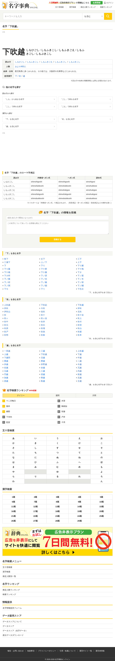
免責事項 (30, 651)
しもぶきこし (74, 62)
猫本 (6, 406)
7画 (35, 502)
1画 (13, 497)
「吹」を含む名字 (67, 119)
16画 (13, 511)
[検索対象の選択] (93, 16)
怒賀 (6, 422)
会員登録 (96, 3)
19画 (79, 511)
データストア (8, 626)
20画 (101, 511)
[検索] (108, 16)
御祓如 (62, 406)
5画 (101, 497)
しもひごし (20, 62)
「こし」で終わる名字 (13, 106)
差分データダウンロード (13, 635)
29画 (79, 521)
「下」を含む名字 (11, 119)
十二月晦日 (9, 401)
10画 (101, 502)
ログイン (109, 3)
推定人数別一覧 (9, 576)
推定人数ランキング (88, 7)
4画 (79, 497)
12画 (35, 506)
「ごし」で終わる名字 (69, 99)
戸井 (61, 417)
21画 (13, 516)
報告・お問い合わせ (16, 651)
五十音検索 (59, 7)
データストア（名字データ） (15, 631)
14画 (79, 506)
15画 (101, 506)
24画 (79, 516)
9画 (79, 502)
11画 (13, 506)
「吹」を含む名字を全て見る (99, 338)
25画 (101, 516)
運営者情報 (100, 651)
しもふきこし (32, 62)
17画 (35, 511)
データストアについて (12, 622)
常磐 (61, 411)
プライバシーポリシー (47, 651)
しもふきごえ (46, 62)
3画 (57, 497)
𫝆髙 (61, 422)
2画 (35, 497)
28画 (57, 521)
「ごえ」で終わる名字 (69, 106)
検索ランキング (106, 7)
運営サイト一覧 (85, 651)
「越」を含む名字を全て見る (99, 384)
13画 (57, 506)
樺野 (6, 411)
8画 (57, 502)
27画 (35, 521)
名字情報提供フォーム (12, 608)
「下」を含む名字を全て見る (99, 292)
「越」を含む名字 (11, 126)
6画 (13, 502)
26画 (13, 521)
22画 (35, 516)
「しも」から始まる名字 (14, 99)
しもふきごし (60, 62)
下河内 (7, 417)
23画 (57, 516)
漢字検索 (72, 7)
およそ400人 (20, 66)
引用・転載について (68, 651)
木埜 (61, 401)
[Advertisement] (57, 38)
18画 (57, 511)
